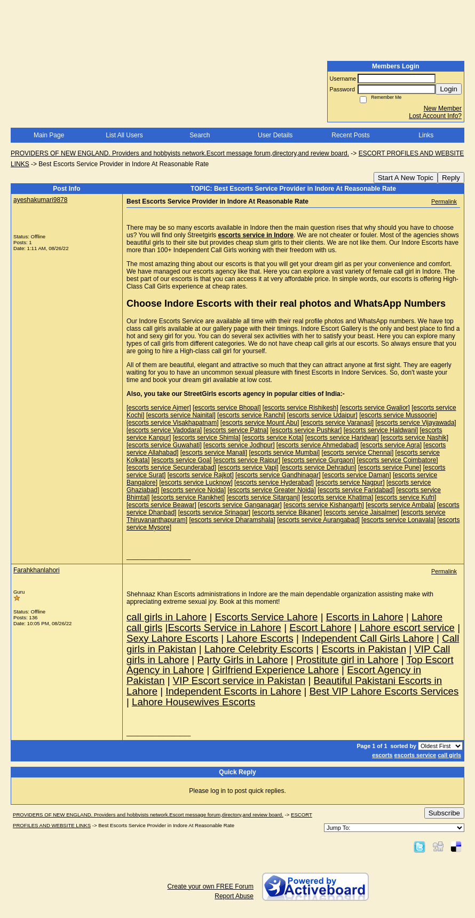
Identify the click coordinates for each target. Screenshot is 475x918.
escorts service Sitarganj (263, 497)
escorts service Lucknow (196, 482)
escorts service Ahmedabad (317, 445)
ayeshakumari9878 (40, 200)
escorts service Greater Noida (271, 490)
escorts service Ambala (400, 505)
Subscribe (444, 813)
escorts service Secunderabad (171, 467)
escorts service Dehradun (318, 467)
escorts (382, 755)
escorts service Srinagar (214, 512)
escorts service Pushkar (306, 430)
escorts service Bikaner (287, 512)
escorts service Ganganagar (240, 505)
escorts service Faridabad (356, 490)
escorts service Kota (273, 437)
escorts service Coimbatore (397, 460)
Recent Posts (350, 135)
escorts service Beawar (161, 505)
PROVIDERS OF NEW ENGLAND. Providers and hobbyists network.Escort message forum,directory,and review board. (180, 153)
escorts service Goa (181, 460)
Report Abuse (234, 896)
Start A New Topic (405, 178)
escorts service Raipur (247, 460)
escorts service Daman (356, 475)
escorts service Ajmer (158, 407)
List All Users (124, 135)
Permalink (444, 201)
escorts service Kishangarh (324, 505)
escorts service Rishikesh (300, 407)
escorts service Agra (391, 445)
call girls (449, 755)
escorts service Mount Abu (259, 422)
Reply (451, 178)
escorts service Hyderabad (274, 482)
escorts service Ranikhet (188, 497)
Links (425, 135)
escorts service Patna (236, 430)
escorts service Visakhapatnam (172, 422)
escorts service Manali (214, 452)
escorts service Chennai (357, 452)
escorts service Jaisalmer (362, 512)
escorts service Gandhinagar (278, 475)
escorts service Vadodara (164, 430)
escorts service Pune (389, 467)
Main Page (49, 135)
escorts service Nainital (180, 415)
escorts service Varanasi (337, 422)
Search (199, 135)
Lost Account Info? (435, 116)
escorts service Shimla (207, 437)
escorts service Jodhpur (239, 445)
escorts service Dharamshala (232, 520)
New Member (443, 108)
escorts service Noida (193, 490)
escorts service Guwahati (164, 445)
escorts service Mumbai (284, 452)
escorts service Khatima (337, 497)
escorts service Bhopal (226, 407)
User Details (275, 135)
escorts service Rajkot (200, 475)
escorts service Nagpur (350, 482)
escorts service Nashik (415, 437)
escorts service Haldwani (380, 430)
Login (448, 89)
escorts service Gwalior (375, 407)
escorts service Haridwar (342, 437)
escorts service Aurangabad (318, 520)
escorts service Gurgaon (318, 460)
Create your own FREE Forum (211, 886)
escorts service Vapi (248, 467)
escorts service (415, 755)
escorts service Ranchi (251, 415)
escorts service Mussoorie (398, 415)
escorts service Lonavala (398, 520)
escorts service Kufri (405, 497)
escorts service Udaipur (322, 415)
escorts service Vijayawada (416, 422)
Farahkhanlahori (36, 570)
